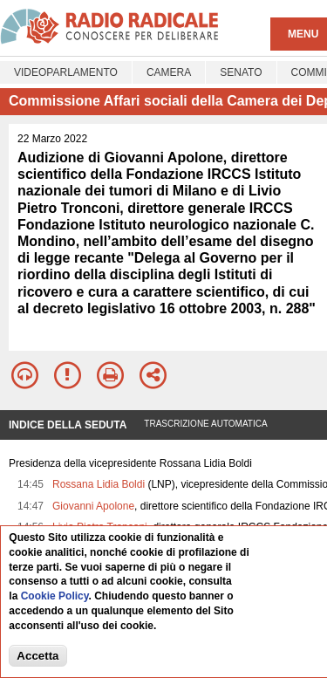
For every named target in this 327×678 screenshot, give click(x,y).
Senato (241, 72)
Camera (168, 72)
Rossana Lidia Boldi (98, 484)
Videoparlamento (66, 72)
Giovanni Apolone (93, 506)
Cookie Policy (55, 596)
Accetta (37, 655)
